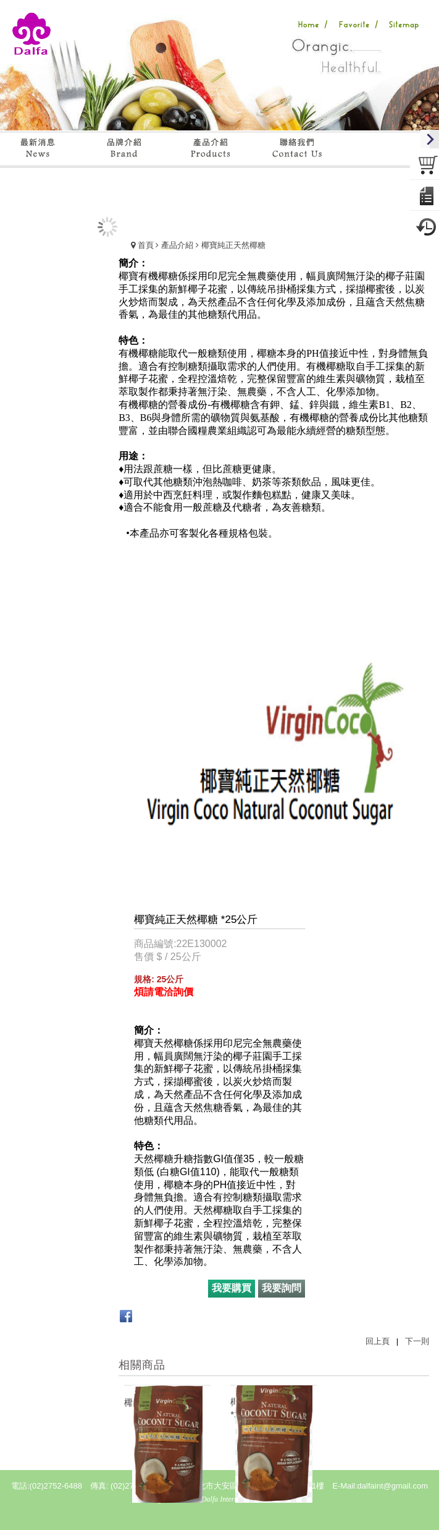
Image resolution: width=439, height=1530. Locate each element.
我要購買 (231, 1288)
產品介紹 (177, 245)
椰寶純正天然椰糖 (233, 245)
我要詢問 (281, 1288)
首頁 (146, 245)
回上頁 (378, 1341)
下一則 (417, 1341)
